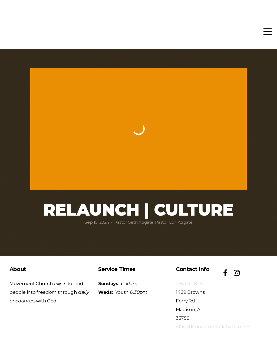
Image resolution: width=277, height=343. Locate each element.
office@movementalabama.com (213, 326)
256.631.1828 (189, 283)
